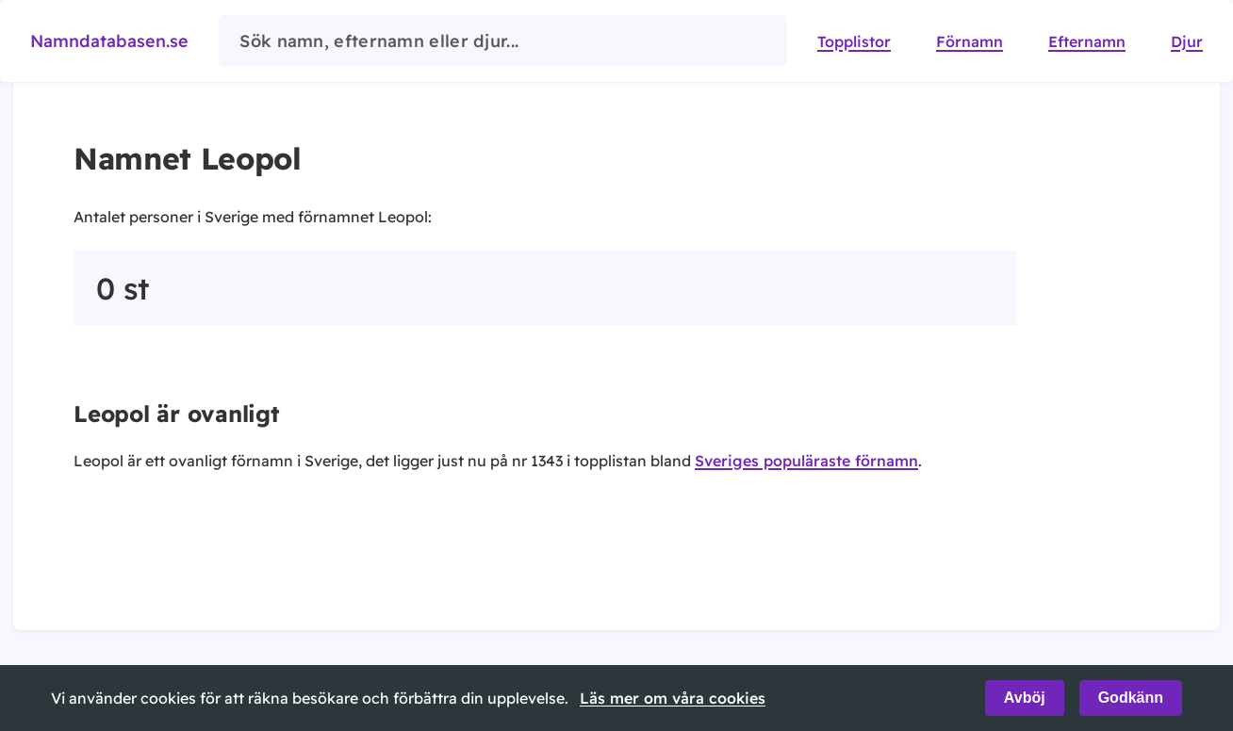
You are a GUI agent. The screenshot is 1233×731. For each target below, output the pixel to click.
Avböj (1024, 698)
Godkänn (1130, 698)
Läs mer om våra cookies (672, 698)
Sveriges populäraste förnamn (806, 460)
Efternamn (1087, 41)
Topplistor (854, 41)
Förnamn (969, 41)
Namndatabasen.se (109, 41)
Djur (1187, 41)
